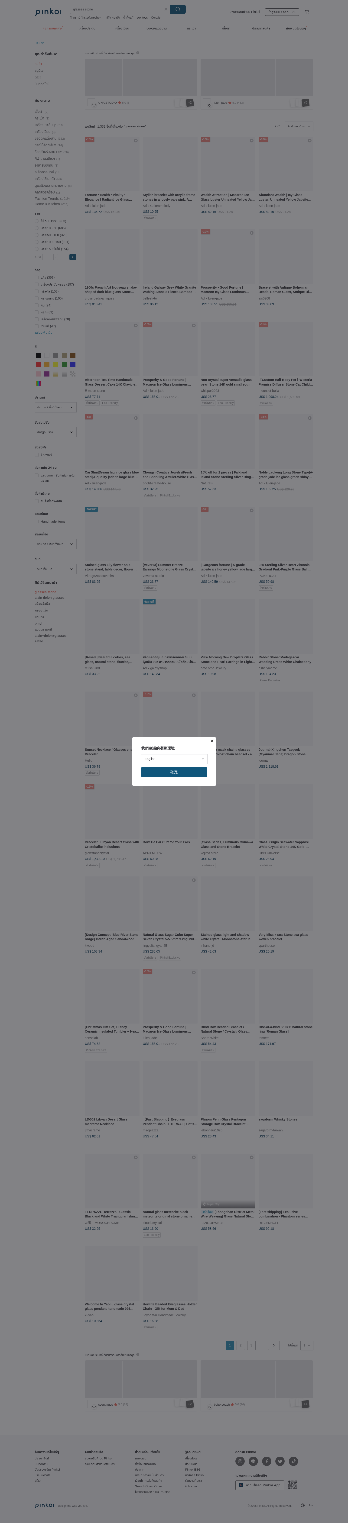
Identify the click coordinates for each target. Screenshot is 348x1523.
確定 (174, 772)
